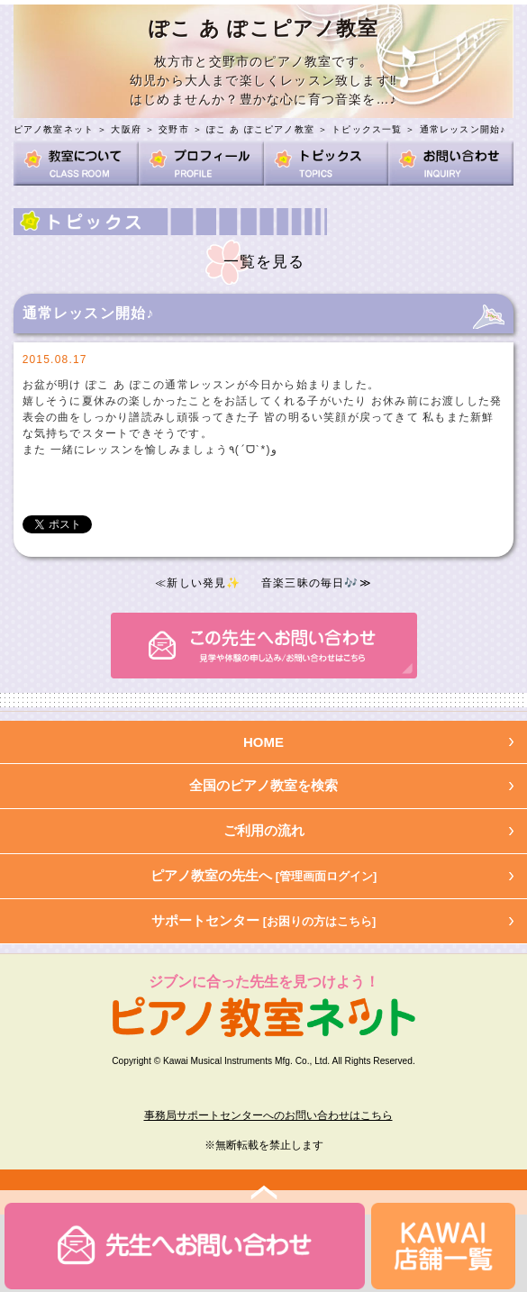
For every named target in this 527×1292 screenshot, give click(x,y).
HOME (263, 742)
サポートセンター (264, 920)
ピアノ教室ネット (54, 129)
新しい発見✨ (204, 583)
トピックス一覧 (367, 129)
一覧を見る (264, 261)
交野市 (174, 129)
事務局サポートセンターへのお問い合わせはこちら (268, 1115)
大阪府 (126, 129)
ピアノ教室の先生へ (263, 875)
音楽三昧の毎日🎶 (310, 583)
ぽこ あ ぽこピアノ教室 (260, 129)
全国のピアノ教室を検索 (263, 785)
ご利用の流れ (263, 830)
